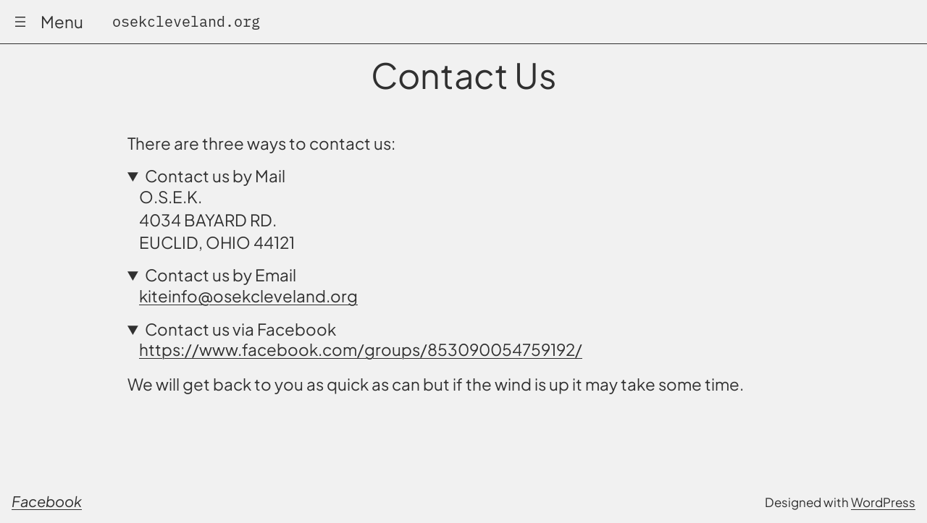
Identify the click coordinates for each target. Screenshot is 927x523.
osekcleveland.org (186, 21)
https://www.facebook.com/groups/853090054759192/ (360, 349)
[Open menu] (20, 21)
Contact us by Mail (215, 176)
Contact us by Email (220, 275)
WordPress (883, 502)
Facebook (47, 501)
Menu (62, 22)
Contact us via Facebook (240, 329)
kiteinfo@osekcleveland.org (248, 296)
